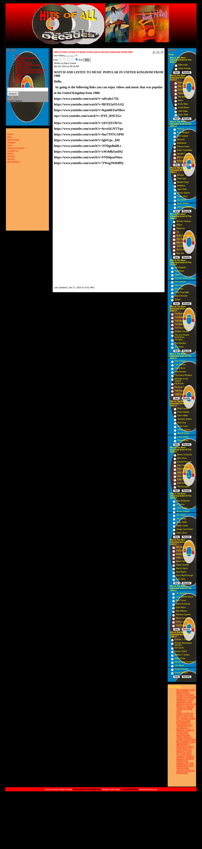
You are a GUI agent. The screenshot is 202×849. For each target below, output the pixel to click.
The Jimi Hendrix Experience (182, 336)
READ (19, 76)
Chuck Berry (180, 368)
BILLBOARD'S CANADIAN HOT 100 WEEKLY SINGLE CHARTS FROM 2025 (185, 728)
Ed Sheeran (183, 90)
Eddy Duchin (182, 479)
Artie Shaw (182, 458)
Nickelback (181, 143)
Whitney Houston (184, 207)
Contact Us (21, 74)
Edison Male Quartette (184, 662)
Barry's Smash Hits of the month (31, 69)
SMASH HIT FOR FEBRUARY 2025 (185, 764)
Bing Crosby (182, 408)
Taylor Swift (183, 115)
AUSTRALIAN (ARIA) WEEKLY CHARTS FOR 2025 (186, 737)
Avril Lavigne (182, 136)
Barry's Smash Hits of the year (30, 72)
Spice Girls (182, 189)
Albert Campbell (183, 618)
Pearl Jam (181, 179)
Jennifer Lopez (183, 154)
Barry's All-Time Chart (26, 57)
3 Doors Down (183, 147)
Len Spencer (181, 593)
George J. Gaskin (182, 639)
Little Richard (180, 372)
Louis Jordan (183, 437)
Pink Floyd (179, 271)
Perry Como (182, 426)
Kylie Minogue (183, 132)
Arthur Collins (182, 558)
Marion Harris (182, 568)
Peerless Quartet (183, 614)
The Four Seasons (183, 328)
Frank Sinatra (183, 412)
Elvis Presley (180, 361)
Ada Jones (180, 579)
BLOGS (19, 79)
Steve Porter (180, 658)
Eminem (180, 161)
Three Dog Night (182, 292)
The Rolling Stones (183, 317)
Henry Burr (180, 550)
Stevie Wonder (181, 296)
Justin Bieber (183, 107)
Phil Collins (181, 250)
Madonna (180, 228)
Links (9, 145)
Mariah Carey (183, 182)
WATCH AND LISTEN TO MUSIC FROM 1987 (185, 770)
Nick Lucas (181, 518)
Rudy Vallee (181, 522)
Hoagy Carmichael (184, 529)
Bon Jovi (180, 253)
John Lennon (180, 282)
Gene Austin (181, 508)
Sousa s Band (181, 651)
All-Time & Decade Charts (28, 65)
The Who (179, 340)
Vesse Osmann (181, 672)
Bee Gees (179, 289)
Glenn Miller (182, 415)
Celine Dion (182, 196)
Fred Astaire (182, 469)
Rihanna (180, 129)
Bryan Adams (183, 203)
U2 (177, 232)
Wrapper (11, 142)
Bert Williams (181, 611)
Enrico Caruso (182, 622)
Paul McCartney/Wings (185, 278)
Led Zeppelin (180, 267)
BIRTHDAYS (22, 81)
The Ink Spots (183, 487)
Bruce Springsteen (184, 235)
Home (18, 55)
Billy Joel (180, 242)
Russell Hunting (181, 669)
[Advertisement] (66, 226)
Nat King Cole (181, 387)
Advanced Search (15, 148)
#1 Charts (20, 60)
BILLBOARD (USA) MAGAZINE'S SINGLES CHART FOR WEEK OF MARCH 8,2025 (185, 747)
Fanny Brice (181, 533)
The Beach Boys (182, 324)
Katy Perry (182, 86)
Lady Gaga (183, 111)
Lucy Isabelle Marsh (184, 597)
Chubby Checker (182, 331)
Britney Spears (183, 193)
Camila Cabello (184, 93)
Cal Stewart (181, 625)
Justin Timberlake (184, 150)
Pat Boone (179, 383)
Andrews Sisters (184, 419)
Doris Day (181, 423)
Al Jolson (180, 504)
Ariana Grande (184, 83)
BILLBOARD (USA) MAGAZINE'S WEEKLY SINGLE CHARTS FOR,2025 (186, 693)
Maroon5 (181, 139)
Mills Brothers (183, 433)
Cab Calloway (183, 465)
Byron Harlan (181, 561)
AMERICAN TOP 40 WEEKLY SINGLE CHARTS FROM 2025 (186, 707)
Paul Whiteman (183, 501)
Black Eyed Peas (184, 157)
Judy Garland (183, 472)
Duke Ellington (183, 483)
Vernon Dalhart (183, 511)
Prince (179, 225)
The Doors (179, 347)
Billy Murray (181, 547)
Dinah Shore (182, 440)
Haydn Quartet (182, 565)
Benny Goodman (184, 455)
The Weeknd (183, 97)
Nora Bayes (181, 572)
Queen (177, 299)
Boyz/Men (181, 200)
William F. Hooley (182, 655)
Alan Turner (181, 600)
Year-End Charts (24, 62)
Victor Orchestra (183, 604)
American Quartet (183, 554)
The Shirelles (180, 343)
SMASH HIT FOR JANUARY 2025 (184, 700)
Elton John (179, 285)
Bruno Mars (183, 104)
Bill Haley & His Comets (181, 380)
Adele (180, 100)
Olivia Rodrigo (184, 68)
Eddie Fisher (180, 394)
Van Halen (180, 239)
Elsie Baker (181, 607)
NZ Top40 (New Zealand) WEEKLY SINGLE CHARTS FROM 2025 (185, 757)
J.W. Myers (179, 665)
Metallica (181, 186)
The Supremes (181, 321)
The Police (181, 246)
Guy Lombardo (183, 476)
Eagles (178, 274)
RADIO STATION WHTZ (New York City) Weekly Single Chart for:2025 (185, 717)
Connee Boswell (184, 462)
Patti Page (179, 391)
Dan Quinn (179, 648)
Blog (9, 137)
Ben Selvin (181, 515)
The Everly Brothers (183, 375)
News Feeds (13, 140)
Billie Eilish (183, 65)
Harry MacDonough (184, 575)
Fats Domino (180, 364)
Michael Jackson (183, 221)
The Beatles (180, 314)
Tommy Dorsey (184, 430)
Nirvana (180, 175)
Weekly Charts (23, 67)
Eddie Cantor (182, 526)
